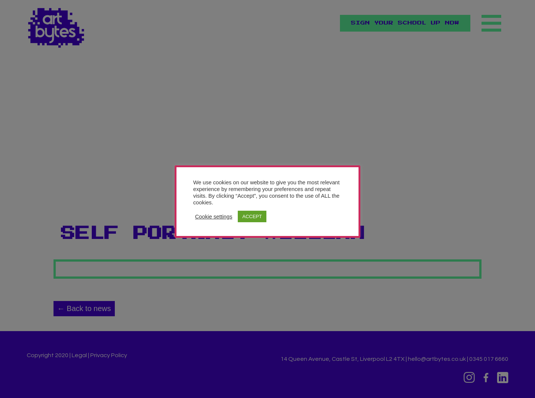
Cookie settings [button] (213, 217)
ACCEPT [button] (252, 216)
